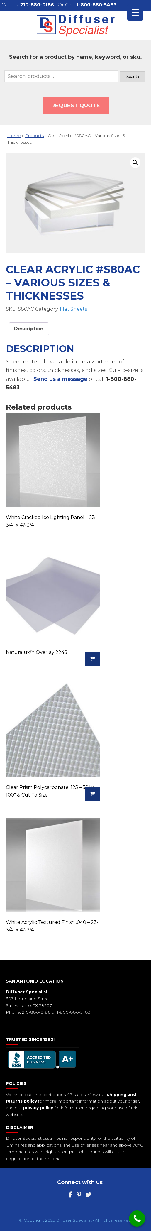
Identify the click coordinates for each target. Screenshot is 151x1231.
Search (132, 76)
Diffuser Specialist (75, 25)
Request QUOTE (75, 105)
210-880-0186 (37, 5)
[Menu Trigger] (135, 12)
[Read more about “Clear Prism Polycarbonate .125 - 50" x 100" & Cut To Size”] (92, 794)
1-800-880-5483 (96, 5)
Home (14, 135)
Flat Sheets (73, 309)
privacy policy (38, 1107)
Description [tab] (28, 329)
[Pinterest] (79, 1195)
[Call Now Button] (137, 1218)
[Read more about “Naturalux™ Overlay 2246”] (92, 659)
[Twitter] (88, 1195)
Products (34, 135)
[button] (135, 162)
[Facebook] (70, 1195)
